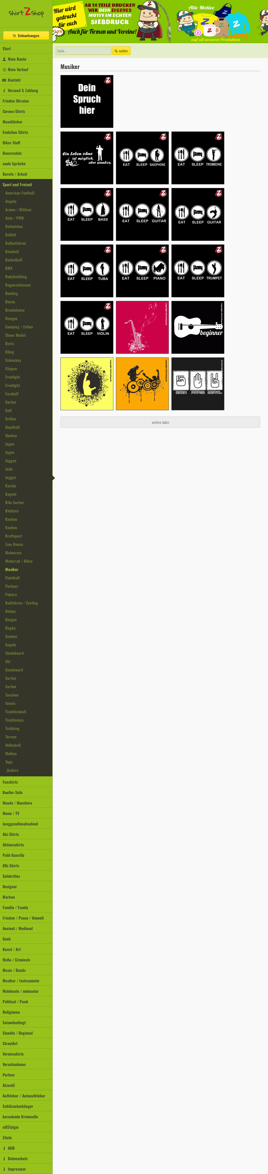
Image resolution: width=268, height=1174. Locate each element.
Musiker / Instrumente (21, 980)
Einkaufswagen (26, 35)
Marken (9, 897)
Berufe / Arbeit (15, 174)
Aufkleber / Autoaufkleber (24, 1095)
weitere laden (160, 422)
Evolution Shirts (15, 132)
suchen (121, 50)
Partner (9, 1075)
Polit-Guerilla (13, 855)
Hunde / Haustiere (17, 803)
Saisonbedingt (14, 1022)
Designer (10, 886)
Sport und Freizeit (17, 184)
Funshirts (10, 782)
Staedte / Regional (18, 1033)
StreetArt (10, 1043)
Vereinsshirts (13, 1054)
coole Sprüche (14, 163)
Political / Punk (15, 1001)
